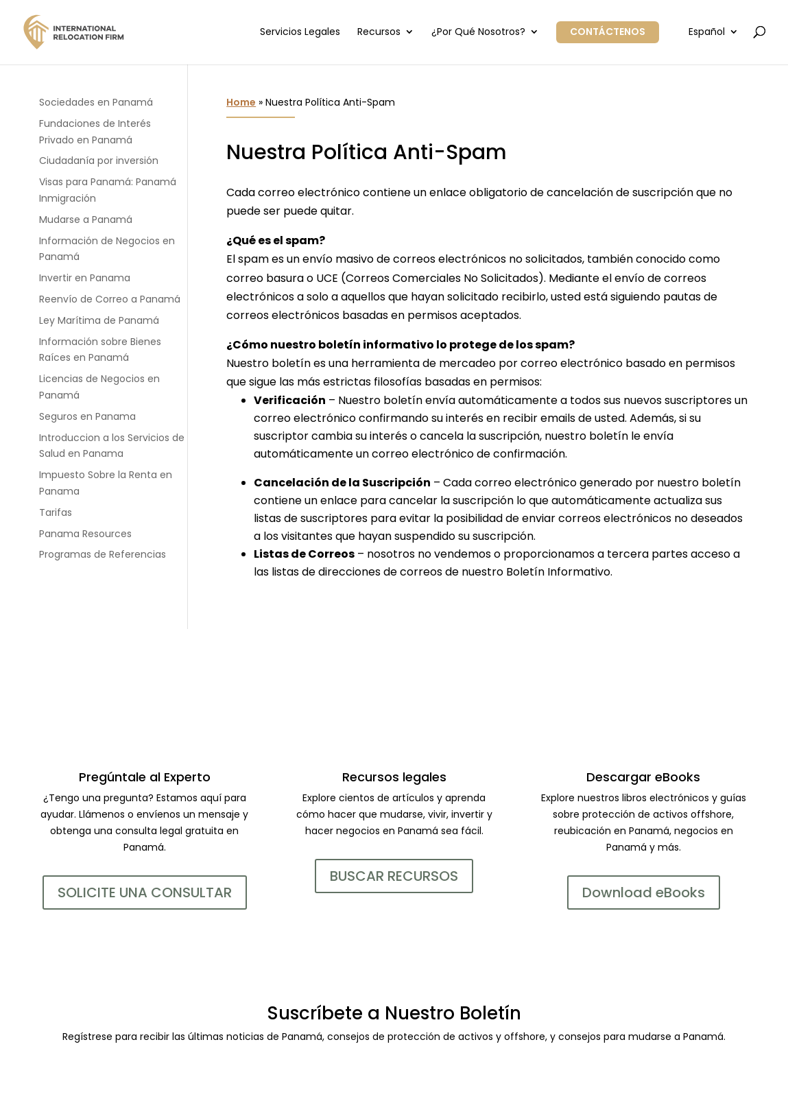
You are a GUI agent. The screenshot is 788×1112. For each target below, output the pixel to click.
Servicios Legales (300, 32)
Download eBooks (643, 892)
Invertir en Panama (84, 278)
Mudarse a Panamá (85, 219)
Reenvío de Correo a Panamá (109, 299)
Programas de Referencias (102, 554)
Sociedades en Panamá (96, 102)
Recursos (379, 32)
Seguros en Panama (87, 416)
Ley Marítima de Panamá (99, 320)
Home (241, 102)
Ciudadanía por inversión (98, 160)
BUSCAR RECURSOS (394, 876)
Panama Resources (85, 534)
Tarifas (55, 512)
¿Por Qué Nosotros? (478, 32)
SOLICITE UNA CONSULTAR (145, 892)
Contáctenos (607, 31)
